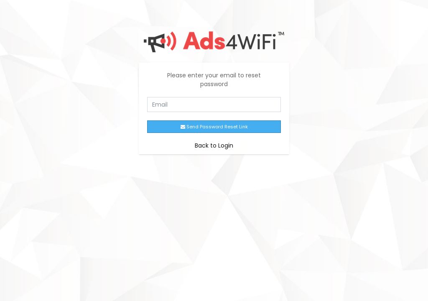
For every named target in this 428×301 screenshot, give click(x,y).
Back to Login (214, 145)
